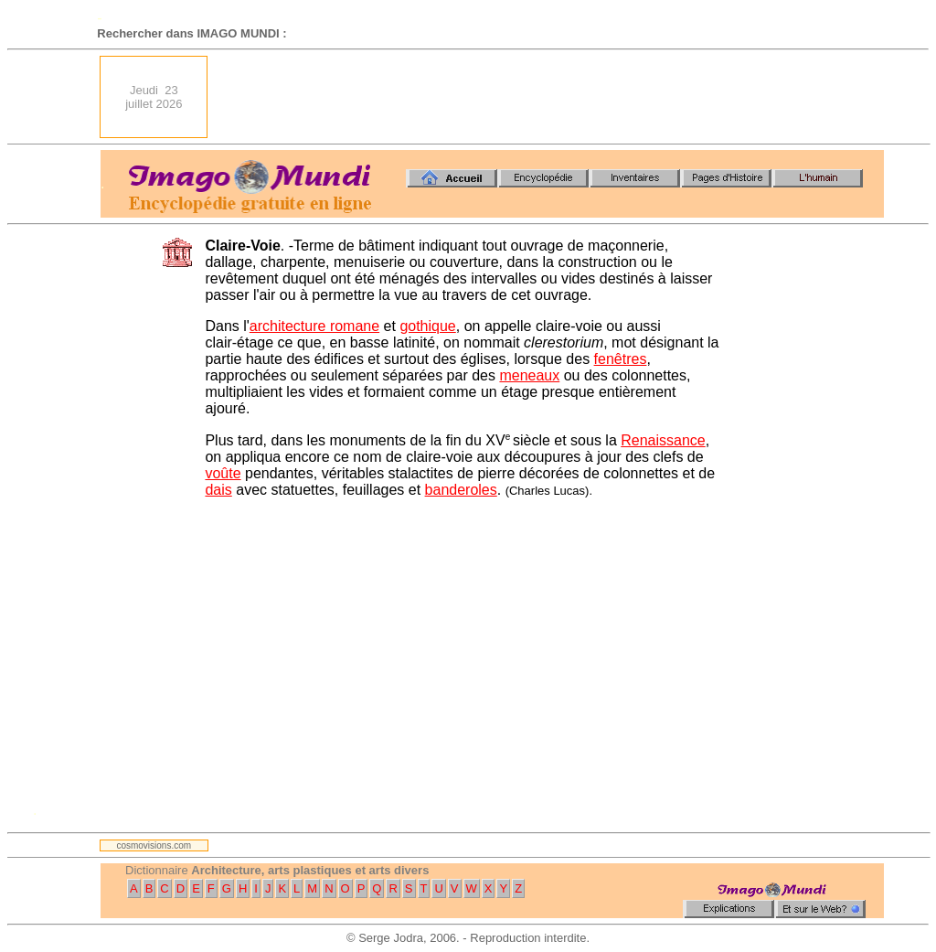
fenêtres (620, 359)
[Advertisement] (551, 97)
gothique (427, 326)
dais (218, 489)
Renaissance (663, 440)
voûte (222, 473)
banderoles (461, 489)
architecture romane (314, 326)
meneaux (529, 375)
